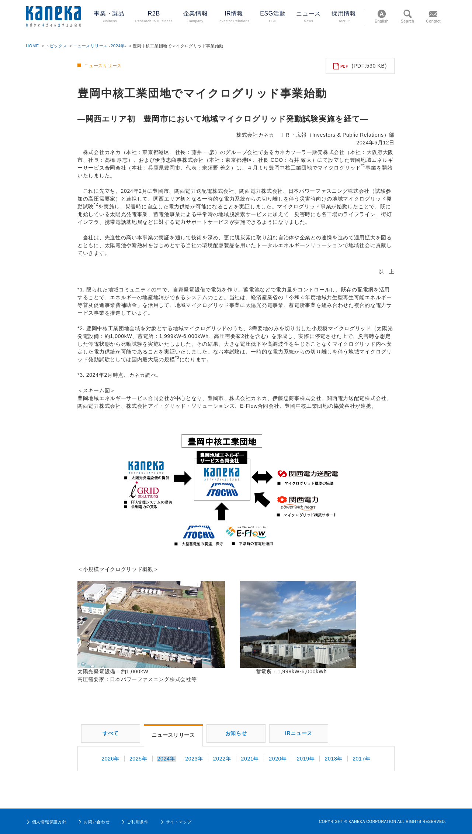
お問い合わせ (93, 822)
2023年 (194, 759)
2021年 (250, 759)
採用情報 (344, 17)
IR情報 (233, 17)
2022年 (222, 759)
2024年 (166, 759)
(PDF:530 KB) (360, 66)
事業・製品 (109, 17)
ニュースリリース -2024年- (99, 46)
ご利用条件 (134, 822)
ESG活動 (272, 17)
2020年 (278, 759)
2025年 (138, 759)
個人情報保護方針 (46, 822)
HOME (32, 46)
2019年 (306, 759)
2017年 (362, 759)
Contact (433, 15)
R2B (154, 17)
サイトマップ (176, 822)
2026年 (110, 759)
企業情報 (195, 17)
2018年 (333, 759)
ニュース (308, 17)
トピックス (56, 46)
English (382, 15)
